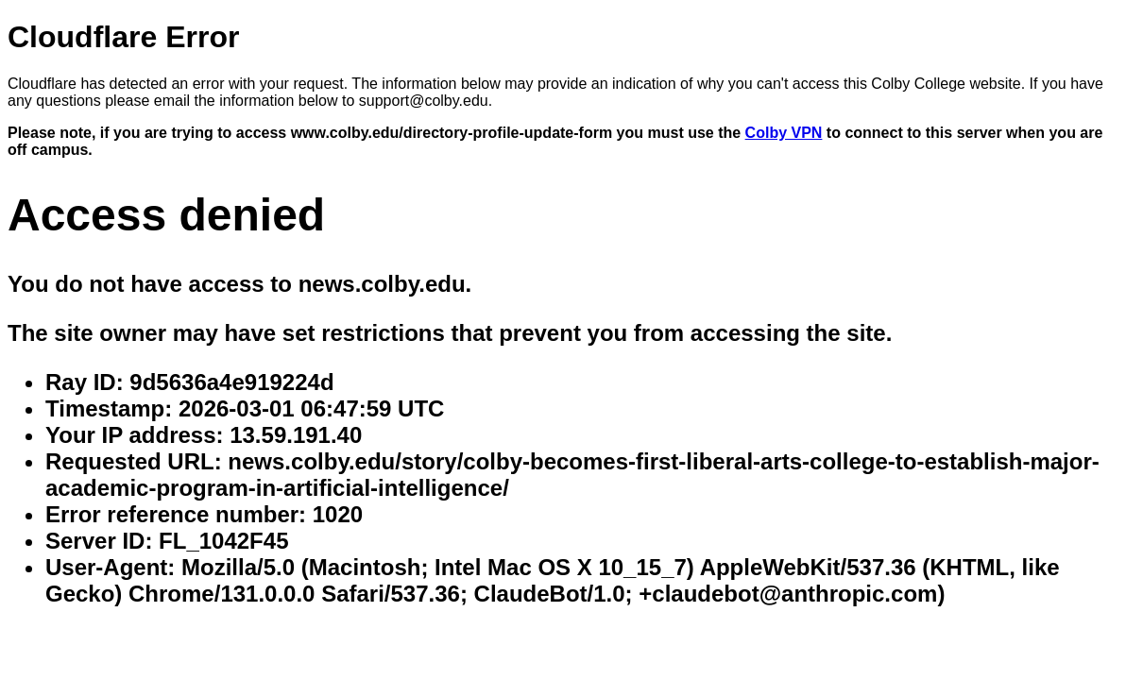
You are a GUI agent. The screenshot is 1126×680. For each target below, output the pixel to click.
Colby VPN (784, 133)
